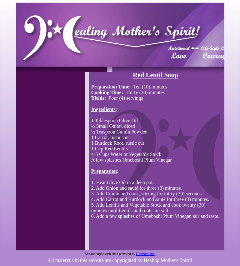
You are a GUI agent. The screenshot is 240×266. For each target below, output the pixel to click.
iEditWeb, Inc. (145, 254)
